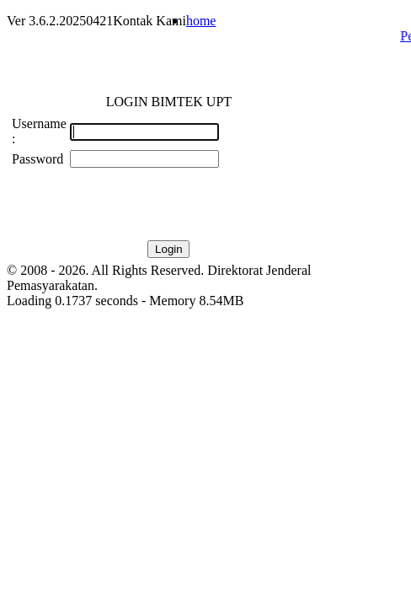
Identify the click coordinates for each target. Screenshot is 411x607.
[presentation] (198, 204)
